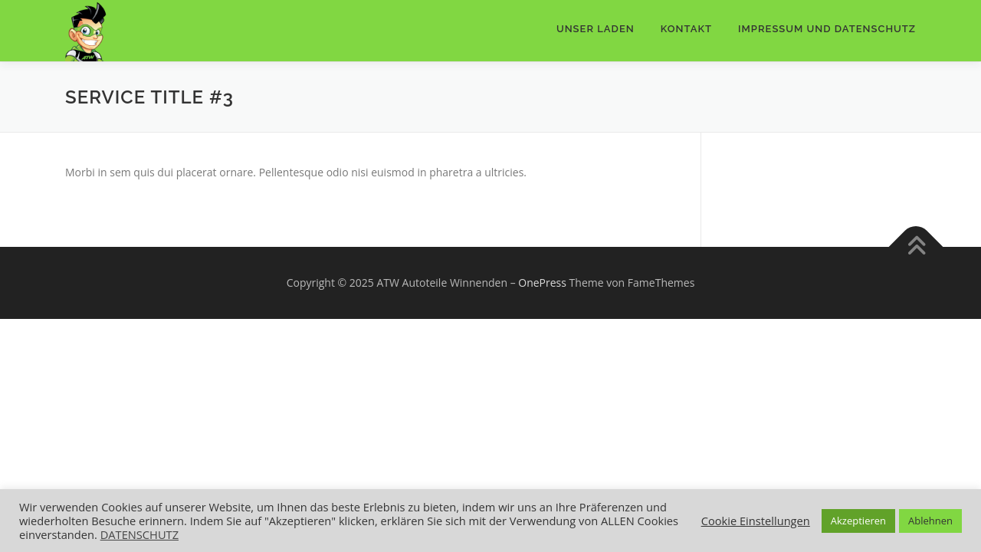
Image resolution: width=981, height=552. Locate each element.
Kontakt (686, 28)
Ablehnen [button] (930, 520)
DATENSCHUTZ (139, 534)
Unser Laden (595, 28)
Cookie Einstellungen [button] (755, 520)
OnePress (542, 282)
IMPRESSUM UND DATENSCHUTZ (827, 28)
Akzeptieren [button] (858, 520)
